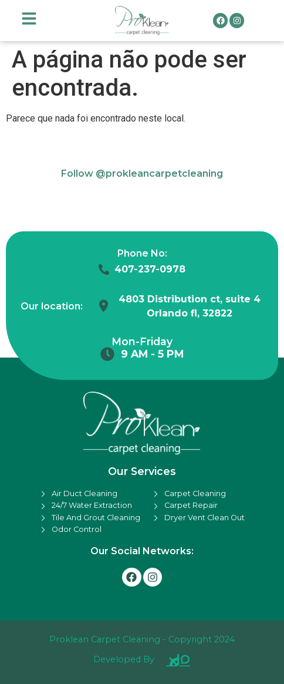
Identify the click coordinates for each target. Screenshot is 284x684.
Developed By (123, 659)
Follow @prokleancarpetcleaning (142, 173)
